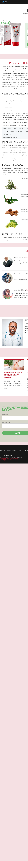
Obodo (26, 450)
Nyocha (20, 450)
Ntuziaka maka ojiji (11, 450)
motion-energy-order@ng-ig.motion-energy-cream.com (11, 457)
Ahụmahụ (2, 450)
